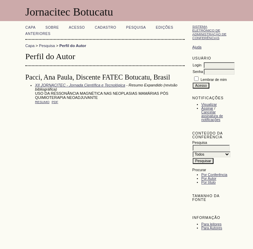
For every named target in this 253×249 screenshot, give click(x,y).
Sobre (52, 27)
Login (197, 65)
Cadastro (105, 27)
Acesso (77, 27)
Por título (208, 182)
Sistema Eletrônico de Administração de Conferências (209, 32)
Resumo (42, 102)
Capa (30, 27)
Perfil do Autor (72, 46)
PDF (55, 102)
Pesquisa (136, 27)
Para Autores (211, 228)
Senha (198, 72)
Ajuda (197, 47)
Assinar (207, 108)
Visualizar (209, 105)
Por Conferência (214, 175)
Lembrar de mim (214, 80)
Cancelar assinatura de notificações (212, 116)
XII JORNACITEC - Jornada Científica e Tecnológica (80, 85)
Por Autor (208, 179)
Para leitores (211, 224)
